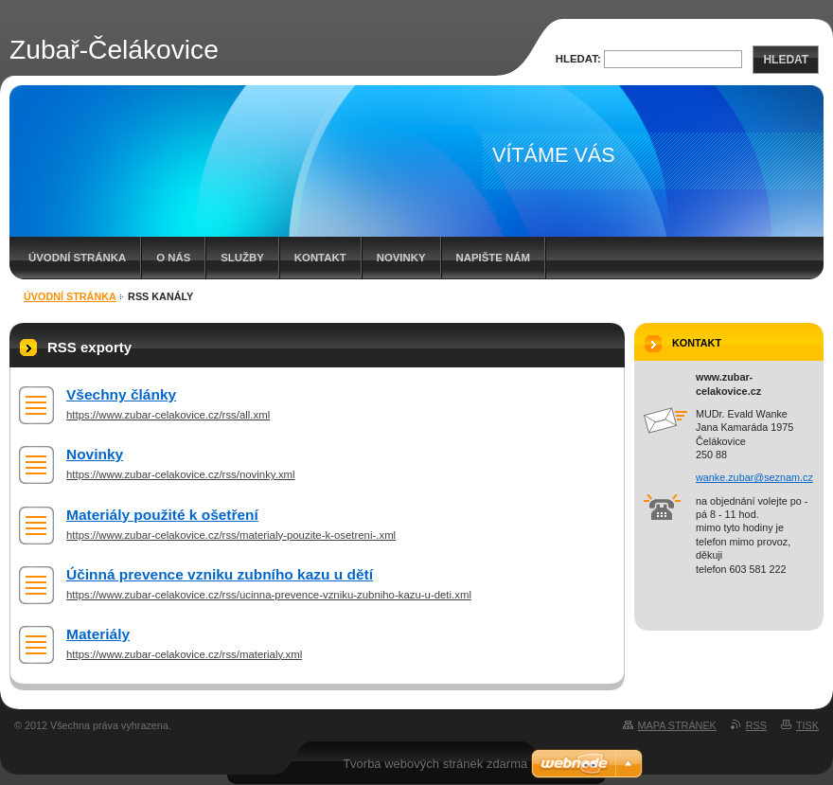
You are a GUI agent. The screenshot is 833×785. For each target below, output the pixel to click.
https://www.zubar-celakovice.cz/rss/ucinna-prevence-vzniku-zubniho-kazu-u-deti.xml (268, 594)
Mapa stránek (677, 725)
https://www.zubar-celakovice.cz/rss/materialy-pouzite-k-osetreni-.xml (231, 535)
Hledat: (578, 58)
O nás (173, 257)
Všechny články (121, 394)
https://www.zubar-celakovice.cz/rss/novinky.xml (180, 474)
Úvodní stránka (77, 257)
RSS (756, 725)
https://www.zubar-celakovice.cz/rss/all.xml (168, 414)
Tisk (807, 725)
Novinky (401, 257)
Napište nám (493, 257)
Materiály (98, 634)
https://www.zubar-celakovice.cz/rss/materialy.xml (184, 654)
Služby (242, 257)
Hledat (785, 59)
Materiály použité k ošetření (162, 515)
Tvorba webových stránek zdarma (435, 764)
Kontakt (320, 257)
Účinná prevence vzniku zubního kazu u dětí (219, 574)
